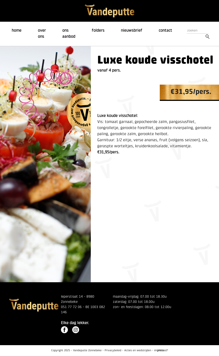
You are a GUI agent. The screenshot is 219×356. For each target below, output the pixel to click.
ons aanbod (68, 34)
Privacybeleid (113, 350)
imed (160, 350)
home (16, 31)
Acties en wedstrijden (137, 350)
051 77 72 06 (71, 307)
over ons (42, 34)
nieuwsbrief (131, 31)
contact (165, 31)
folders (98, 31)
